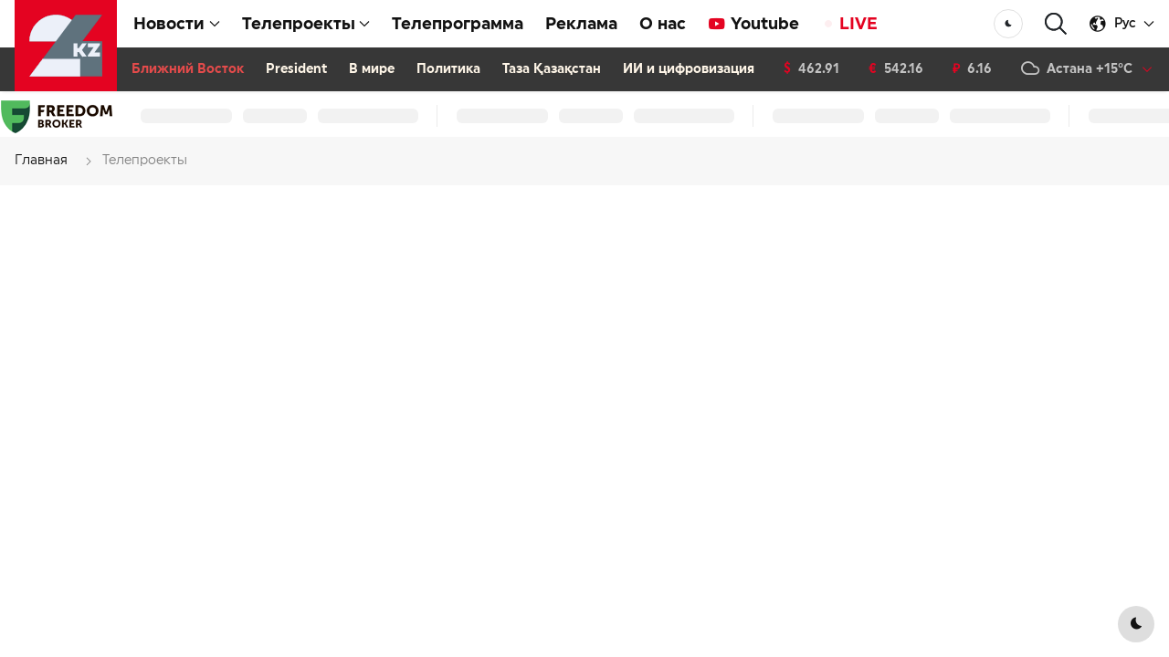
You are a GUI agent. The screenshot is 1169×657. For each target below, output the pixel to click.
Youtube (753, 24)
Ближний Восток (188, 69)
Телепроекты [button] (306, 24)
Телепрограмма (457, 24)
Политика (448, 69)
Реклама (581, 24)
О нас (662, 24)
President (296, 69)
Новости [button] (176, 24)
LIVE (850, 24)
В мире (372, 69)
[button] (1056, 24)
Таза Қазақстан (551, 69)
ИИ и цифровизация (688, 69)
